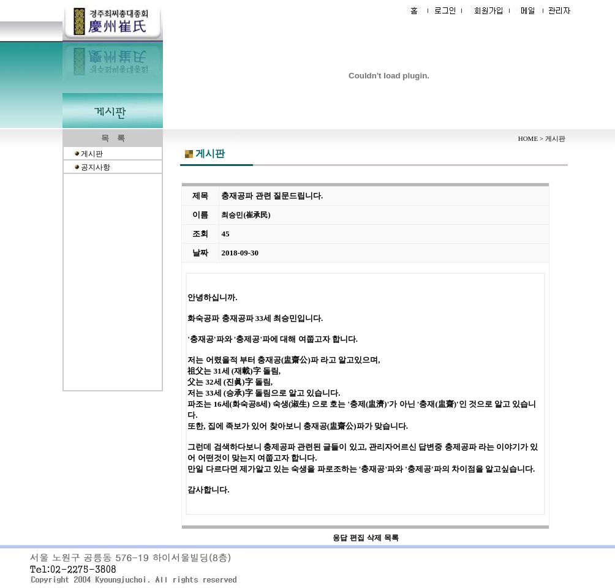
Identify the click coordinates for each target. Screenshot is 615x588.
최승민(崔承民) (245, 215)
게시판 (92, 153)
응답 (340, 537)
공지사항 (95, 167)
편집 (357, 537)
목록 (391, 537)
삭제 (374, 537)
